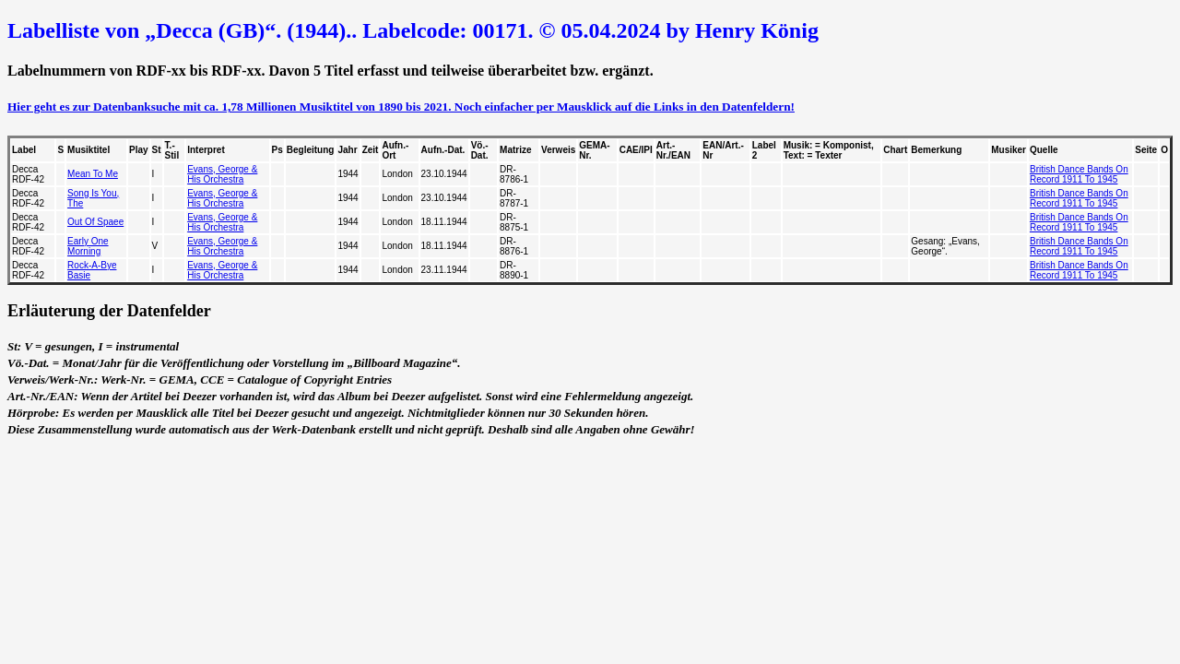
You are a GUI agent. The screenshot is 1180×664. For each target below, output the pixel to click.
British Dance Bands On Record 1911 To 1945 (1079, 174)
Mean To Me (92, 174)
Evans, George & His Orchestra (222, 174)
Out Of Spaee (95, 222)
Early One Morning (87, 246)
